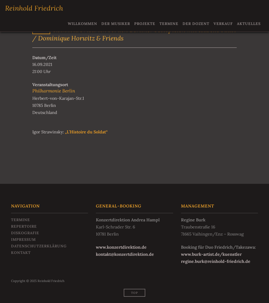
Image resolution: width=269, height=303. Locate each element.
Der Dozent (196, 23)
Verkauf (223, 23)
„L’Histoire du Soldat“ (86, 131)
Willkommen (82, 23)
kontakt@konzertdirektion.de (125, 254)
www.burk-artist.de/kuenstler (211, 254)
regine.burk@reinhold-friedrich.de (215, 261)
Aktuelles (249, 23)
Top (134, 293)
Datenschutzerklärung (39, 246)
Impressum (23, 239)
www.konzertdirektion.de (121, 247)
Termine (168, 23)
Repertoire (24, 226)
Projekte (144, 23)
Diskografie (25, 233)
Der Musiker (115, 23)
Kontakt (21, 252)
